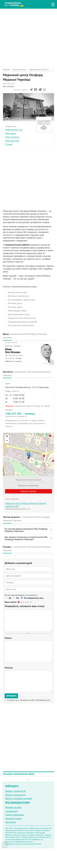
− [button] (7, 441)
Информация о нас (14, 129)
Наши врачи (10, 133)
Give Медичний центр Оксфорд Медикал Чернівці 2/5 (23, 602)
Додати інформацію (14, 814)
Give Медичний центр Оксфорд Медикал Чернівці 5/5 (31, 602)
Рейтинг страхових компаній (18, 798)
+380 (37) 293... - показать (28, 415)
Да (10, 598)
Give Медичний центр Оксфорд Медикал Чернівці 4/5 (28, 602)
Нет (17, 598)
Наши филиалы (12, 140)
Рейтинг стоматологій (15, 791)
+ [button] (7, 436)
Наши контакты (12, 137)
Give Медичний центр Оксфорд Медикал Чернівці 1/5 (21, 602)
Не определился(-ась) (33, 598)
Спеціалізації (11, 811)
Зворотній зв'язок (13, 818)
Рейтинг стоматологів (15, 794)
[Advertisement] (28, 37)
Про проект (10, 822)
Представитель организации (28, 479)
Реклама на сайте (13, 807)
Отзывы (8, 144)
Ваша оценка (10, 602)
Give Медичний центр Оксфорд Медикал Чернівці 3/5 (26, 602)
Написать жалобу (28, 491)
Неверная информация (28, 485)
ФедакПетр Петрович (12, 351)
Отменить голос (18, 602)
